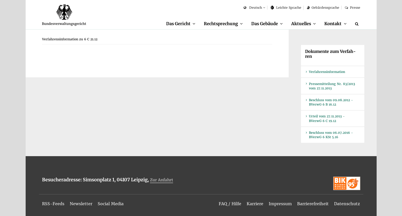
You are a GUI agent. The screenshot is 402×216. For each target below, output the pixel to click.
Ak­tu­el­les (301, 23)
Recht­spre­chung (221, 23)
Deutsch (253, 8)
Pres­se (352, 8)
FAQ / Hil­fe (230, 203)
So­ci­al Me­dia (111, 203)
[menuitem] (181, 23)
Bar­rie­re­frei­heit (313, 203)
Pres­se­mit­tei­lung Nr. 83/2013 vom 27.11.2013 (332, 86)
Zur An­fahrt (161, 179)
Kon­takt (332, 23)
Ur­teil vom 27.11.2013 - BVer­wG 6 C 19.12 (327, 118)
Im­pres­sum (280, 203)
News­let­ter (81, 203)
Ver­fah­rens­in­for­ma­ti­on (327, 72)
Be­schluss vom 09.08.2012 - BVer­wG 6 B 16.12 (331, 102)
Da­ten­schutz (347, 203)
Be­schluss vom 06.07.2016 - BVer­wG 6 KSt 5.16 (331, 135)
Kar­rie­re (255, 203)
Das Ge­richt (178, 23)
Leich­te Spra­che (286, 8)
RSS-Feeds (53, 203)
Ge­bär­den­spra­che (323, 8)
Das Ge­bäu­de (264, 23)
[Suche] (357, 24)
